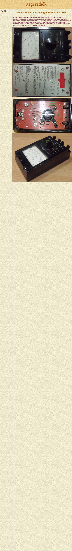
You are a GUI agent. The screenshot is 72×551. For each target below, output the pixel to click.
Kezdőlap (4, 11)
